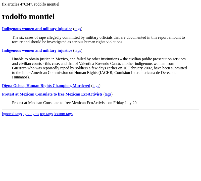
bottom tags (63, 114)
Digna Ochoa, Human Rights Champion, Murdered (46, 85)
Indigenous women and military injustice (37, 29)
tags (77, 29)
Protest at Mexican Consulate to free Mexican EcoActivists (52, 94)
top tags (46, 114)
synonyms (31, 114)
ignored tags (12, 114)
